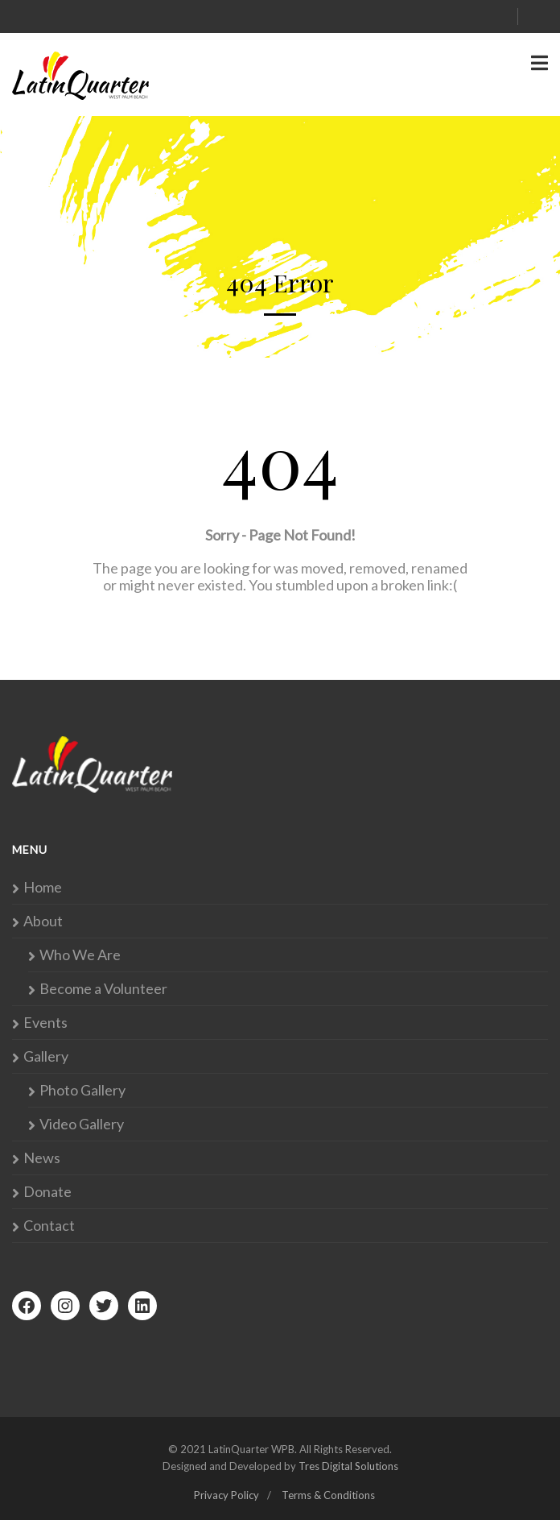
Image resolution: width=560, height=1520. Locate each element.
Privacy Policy (226, 1495)
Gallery (45, 1056)
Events (45, 1022)
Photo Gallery (82, 1090)
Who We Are (80, 954)
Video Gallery (81, 1124)
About (43, 921)
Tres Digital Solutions (348, 1466)
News (41, 1157)
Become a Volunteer (103, 988)
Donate (47, 1191)
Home (42, 887)
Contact (49, 1225)
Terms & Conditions (328, 1495)
